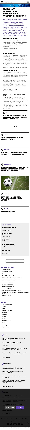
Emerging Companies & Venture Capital (11, 281)
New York (9, 231)
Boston (3, 237)
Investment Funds (6, 317)
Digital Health (5, 328)
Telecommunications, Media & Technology (11, 291)
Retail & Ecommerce (6, 322)
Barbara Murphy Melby (9, 228)
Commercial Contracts (7, 272)
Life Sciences (5, 320)
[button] (25, 2)
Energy (3, 309)
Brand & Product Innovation (8, 277)
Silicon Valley (4, 243)
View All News (6, 358)
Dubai (3, 249)
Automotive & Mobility (7, 305)
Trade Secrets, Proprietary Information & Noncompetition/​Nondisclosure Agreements (15, 294)
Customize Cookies (10, 407)
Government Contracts (7, 285)
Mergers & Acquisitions (7, 289)
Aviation (4, 307)
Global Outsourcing (17, 67)
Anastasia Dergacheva (8, 246)
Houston (3, 254)
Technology (4, 326)
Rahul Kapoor (6, 240)
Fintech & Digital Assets (7, 311)
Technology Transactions (7, 275)
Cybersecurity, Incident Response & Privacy (12, 279)
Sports (3, 324)
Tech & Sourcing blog (9, 97)
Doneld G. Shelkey (7, 234)
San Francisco (10, 243)
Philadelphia (4, 231)
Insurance (4, 315)
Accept (20, 407)
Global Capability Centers (8, 283)
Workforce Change (6, 296)
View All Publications (7, 387)
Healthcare (4, 313)
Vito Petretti (6, 252)
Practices (3, 5)
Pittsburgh (8, 237)
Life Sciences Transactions (8, 287)
